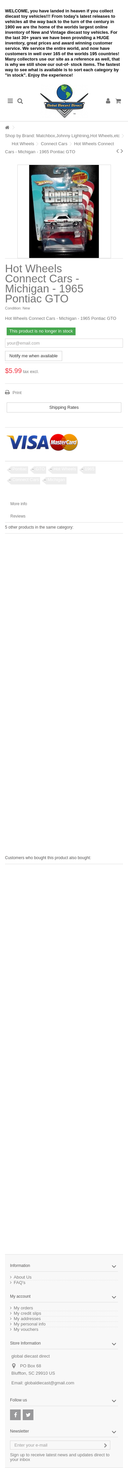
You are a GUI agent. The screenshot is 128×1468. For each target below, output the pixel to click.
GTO (40, 468)
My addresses (27, 1318)
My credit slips (27, 1313)
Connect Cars (54, 143)
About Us (22, 1277)
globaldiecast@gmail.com (49, 1382)
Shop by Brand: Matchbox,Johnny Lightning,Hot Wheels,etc (62, 135)
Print (16, 392)
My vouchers (26, 1329)
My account (20, 1296)
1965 (90, 468)
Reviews (17, 516)
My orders (23, 1308)
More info (18, 503)
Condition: (13, 308)
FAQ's (19, 1282)
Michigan (56, 479)
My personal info (29, 1324)
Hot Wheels (23, 143)
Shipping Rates (64, 407)
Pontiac (19, 468)
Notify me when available (33, 355)
